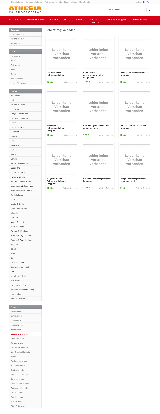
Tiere (13, 271)
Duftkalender (16, 320)
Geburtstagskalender (19, 163)
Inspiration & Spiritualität (21, 190)
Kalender (54, 19)
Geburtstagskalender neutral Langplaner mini (96, 126)
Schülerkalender (17, 370)
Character (15, 109)
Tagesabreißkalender (19, 388)
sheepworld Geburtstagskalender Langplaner (56, 128)
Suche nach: (114, 10)
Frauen (14, 150)
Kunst (13, 199)
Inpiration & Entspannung (21, 181)
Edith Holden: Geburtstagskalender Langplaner (93, 75)
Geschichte (15, 168)
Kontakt (138, 2)
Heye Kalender (17, 2)
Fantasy (14, 136)
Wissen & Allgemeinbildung (22, 289)
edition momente (18, 78)
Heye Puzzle (84, 2)
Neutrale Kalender (18, 226)
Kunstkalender (17, 343)
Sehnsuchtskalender (19, 374)
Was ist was (15, 280)
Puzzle (67, 19)
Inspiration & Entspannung (22, 186)
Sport (13, 258)
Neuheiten (15, 43)
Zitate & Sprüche (18, 298)
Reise (13, 253)
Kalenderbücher (17, 338)
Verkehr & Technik (18, 276)
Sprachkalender (17, 262)
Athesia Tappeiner (18, 83)
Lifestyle (14, 213)
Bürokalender (16, 316)
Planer (13, 356)
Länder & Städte (17, 204)
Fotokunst (15, 145)
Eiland (13, 69)
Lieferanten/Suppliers (117, 19)
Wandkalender (17, 397)
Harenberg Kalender (34, 2)
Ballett (13, 100)
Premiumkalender (18, 365)
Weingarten (15, 65)
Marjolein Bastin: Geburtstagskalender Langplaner (56, 181)
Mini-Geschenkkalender (21, 352)
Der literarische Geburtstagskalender (56, 73)
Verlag (18, 19)
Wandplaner (16, 401)
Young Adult (16, 294)
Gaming (14, 159)
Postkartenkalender (19, 361)
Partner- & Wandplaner (20, 231)
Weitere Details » (70, 82)
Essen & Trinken (17, 127)
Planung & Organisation (21, 235)
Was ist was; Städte (19, 285)
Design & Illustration (19, 114)
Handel (79, 19)
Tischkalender (16, 392)
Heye (13, 60)
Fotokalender (16, 329)
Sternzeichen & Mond (20, 267)
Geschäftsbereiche (35, 19)
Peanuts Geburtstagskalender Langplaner (133, 73)
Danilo (13, 74)
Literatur (14, 217)
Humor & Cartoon (18, 177)
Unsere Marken (17, 34)
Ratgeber (14, 244)
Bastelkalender (17, 311)
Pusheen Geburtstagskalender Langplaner (97, 179)
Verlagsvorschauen (19, 39)
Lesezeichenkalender (19, 347)
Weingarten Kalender (53, 2)
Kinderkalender (17, 195)
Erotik (13, 123)
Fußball (14, 154)
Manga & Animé (17, 222)
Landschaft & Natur (19, 208)
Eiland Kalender (71, 2)
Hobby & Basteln (18, 172)
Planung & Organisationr (21, 240)
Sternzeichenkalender (20, 383)
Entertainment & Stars (20, 118)
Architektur (15, 95)
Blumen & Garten (18, 105)
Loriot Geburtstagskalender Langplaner (133, 126)
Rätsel (13, 249)
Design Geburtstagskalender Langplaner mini (133, 179)
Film (12, 141)
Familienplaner (17, 132)
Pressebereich (140, 19)
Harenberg (15, 56)
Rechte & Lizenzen (94, 20)
